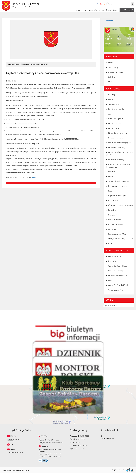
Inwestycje (111, 95)
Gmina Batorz (112, 20)
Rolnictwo (111, 172)
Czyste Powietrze (114, 200)
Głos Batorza (112, 99)
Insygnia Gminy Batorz (115, 72)
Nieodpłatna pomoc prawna (117, 133)
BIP (102, 436)
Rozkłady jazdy (113, 210)
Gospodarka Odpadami (115, 118)
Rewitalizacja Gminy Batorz (117, 234)
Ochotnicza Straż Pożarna (116, 290)
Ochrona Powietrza (114, 128)
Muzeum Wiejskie (114, 261)
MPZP (110, 243)
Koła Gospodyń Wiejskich (116, 109)
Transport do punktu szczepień (118, 181)
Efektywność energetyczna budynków (120, 205)
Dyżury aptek (112, 215)
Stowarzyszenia (113, 104)
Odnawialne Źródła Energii (116, 147)
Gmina (101, 10)
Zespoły (111, 114)
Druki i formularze (107, 439)
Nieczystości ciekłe (114, 123)
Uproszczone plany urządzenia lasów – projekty (120, 153)
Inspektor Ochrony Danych (117, 195)
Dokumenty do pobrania (116, 138)
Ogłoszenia (112, 229)
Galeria (108, 10)
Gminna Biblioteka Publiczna (117, 266)
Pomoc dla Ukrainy (114, 219)
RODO (110, 191)
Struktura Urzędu (114, 82)
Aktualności (93, 10)
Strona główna (81, 10)
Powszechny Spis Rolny (116, 159)
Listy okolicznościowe (115, 224)
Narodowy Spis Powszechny (117, 186)
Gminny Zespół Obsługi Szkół (118, 285)
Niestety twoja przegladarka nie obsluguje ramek (119, 39)
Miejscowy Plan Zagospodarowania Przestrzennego (118, 165)
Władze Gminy (113, 67)
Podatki (110, 176)
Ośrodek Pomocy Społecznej (118, 275)
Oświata (110, 280)
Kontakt (115, 10)
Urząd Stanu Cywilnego (116, 271)
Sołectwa (111, 77)
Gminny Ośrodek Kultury (116, 256)
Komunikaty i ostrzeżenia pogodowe (120, 142)
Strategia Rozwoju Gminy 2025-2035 (120, 239)
